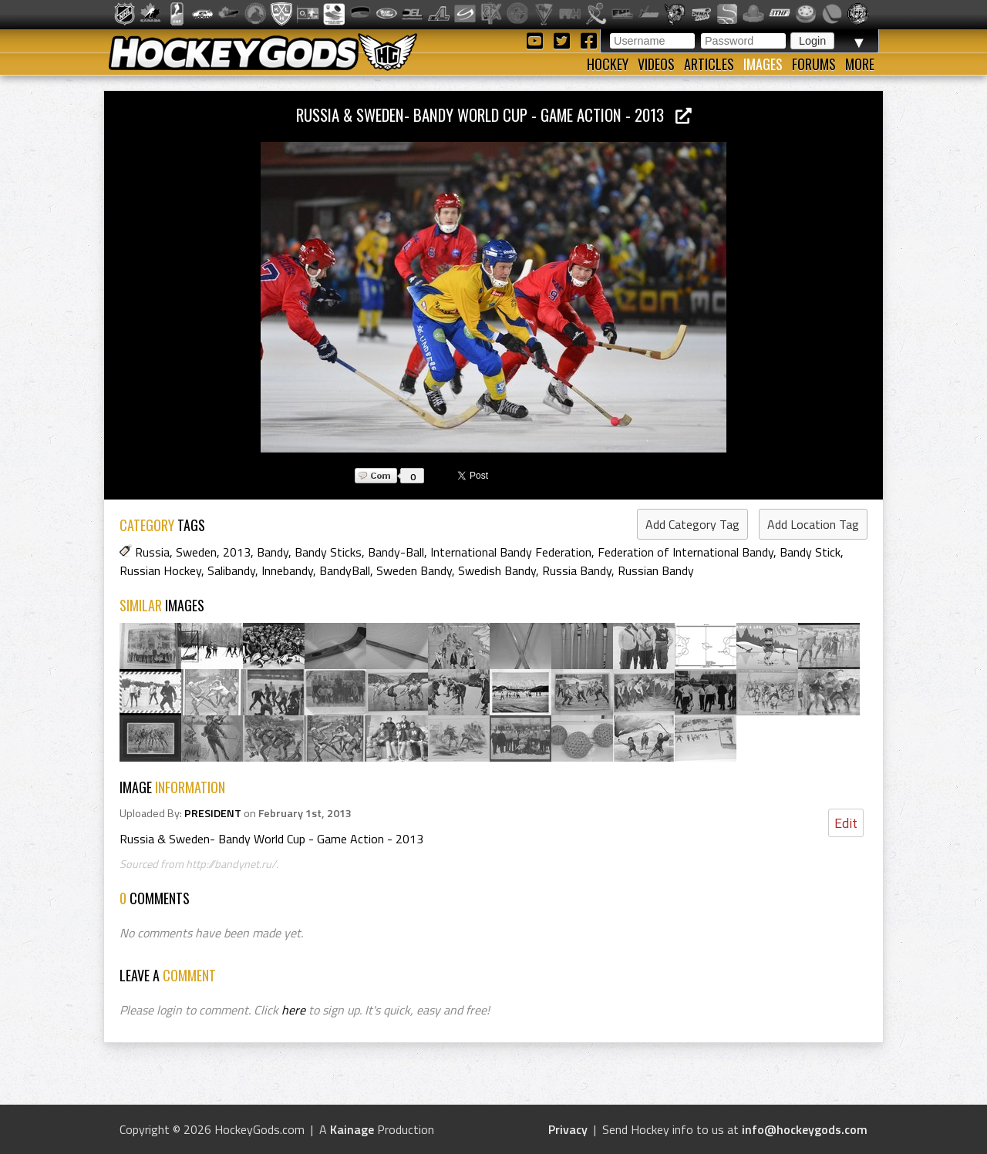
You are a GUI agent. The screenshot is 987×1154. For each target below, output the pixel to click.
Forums (814, 64)
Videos (656, 64)
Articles (709, 64)
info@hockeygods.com (804, 1129)
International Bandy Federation (510, 552)
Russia (152, 552)
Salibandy (231, 570)
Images (763, 64)
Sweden (196, 552)
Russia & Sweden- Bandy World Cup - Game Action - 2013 (494, 114)
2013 (237, 552)
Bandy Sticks (328, 552)
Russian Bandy (656, 570)
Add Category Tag (692, 524)
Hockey (607, 64)
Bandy (272, 552)
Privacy (568, 1129)
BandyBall (344, 570)
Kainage (352, 1129)
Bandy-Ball (396, 552)
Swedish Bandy (497, 570)
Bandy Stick (810, 552)
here (293, 1010)
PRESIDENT (212, 813)
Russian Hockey (160, 570)
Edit (845, 823)
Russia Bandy (576, 570)
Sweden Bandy (414, 570)
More (859, 64)
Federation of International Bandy (685, 552)
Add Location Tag (813, 524)
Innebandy (287, 570)
